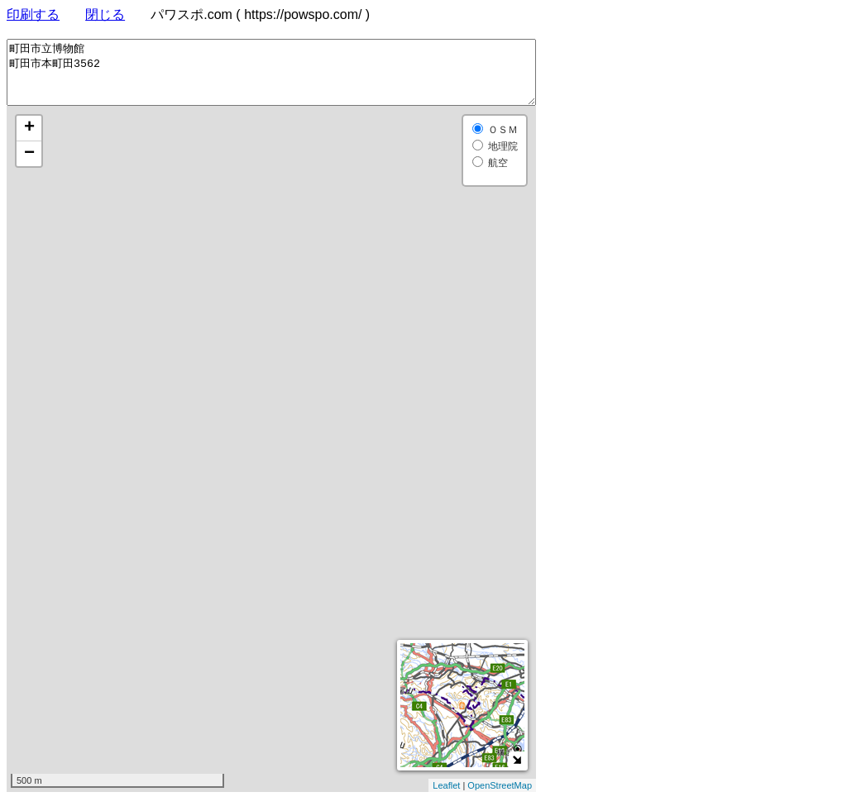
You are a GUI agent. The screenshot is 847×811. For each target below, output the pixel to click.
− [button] (29, 166)
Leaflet (446, 798)
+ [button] (29, 140)
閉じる (105, 14)
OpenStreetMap (499, 798)
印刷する (33, 14)
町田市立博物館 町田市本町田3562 (271, 78)
